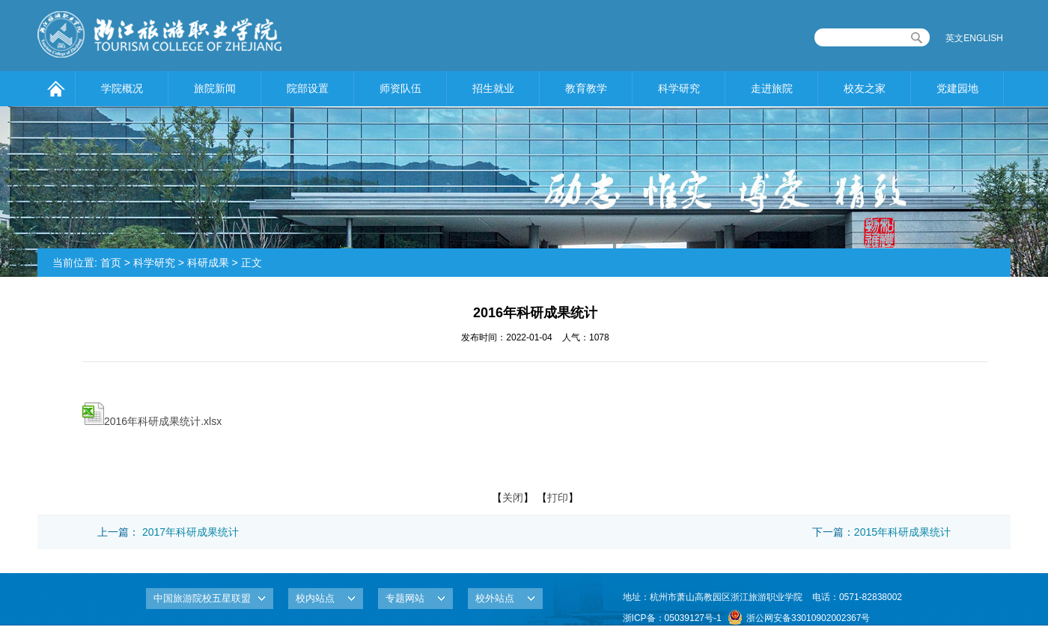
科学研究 (679, 88)
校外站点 (494, 598)
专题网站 (405, 598)
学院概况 (122, 88)
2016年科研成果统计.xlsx (152, 421)
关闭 (512, 498)
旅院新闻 (215, 88)
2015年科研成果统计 (902, 532)
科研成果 (208, 263)
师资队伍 (400, 88)
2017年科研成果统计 (190, 532)
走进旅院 (772, 88)
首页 (110, 263)
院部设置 (308, 88)
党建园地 (957, 88)
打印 (557, 498)
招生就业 (493, 88)
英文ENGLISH (974, 38)
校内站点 (315, 598)
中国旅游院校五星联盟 (202, 598)
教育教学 (586, 88)
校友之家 (865, 88)
